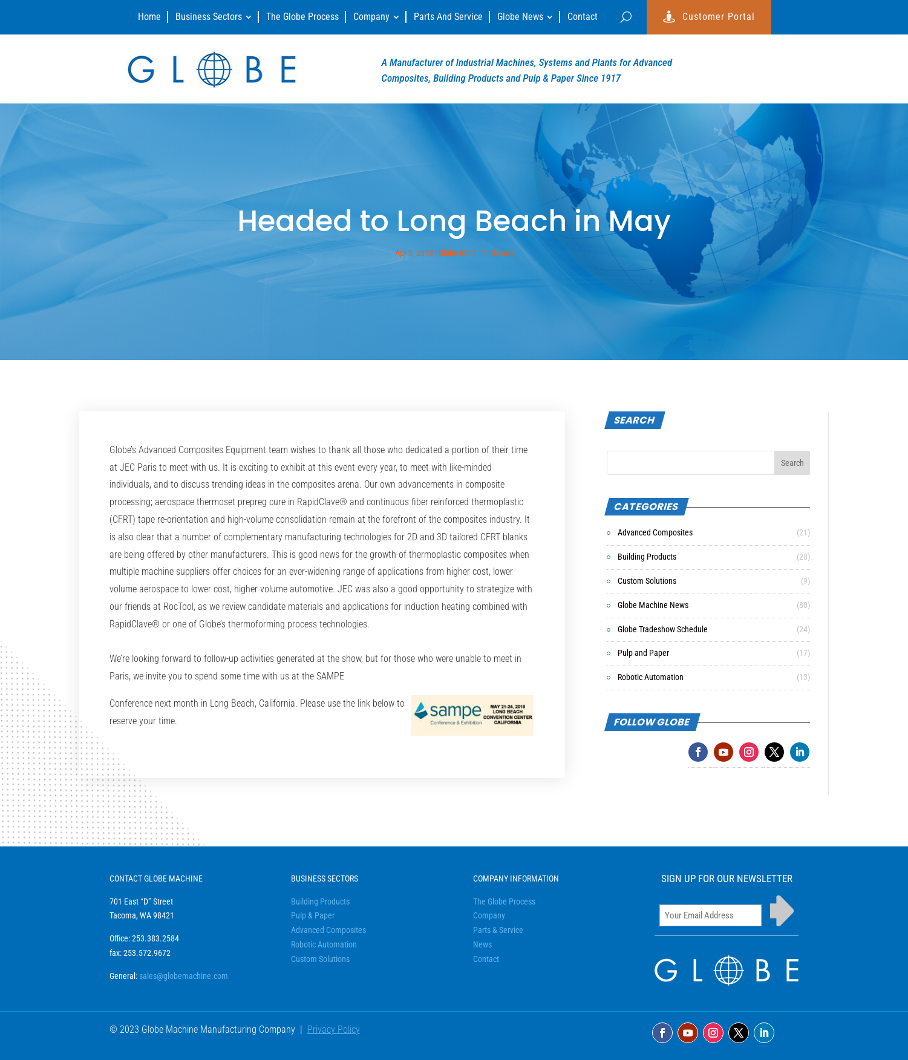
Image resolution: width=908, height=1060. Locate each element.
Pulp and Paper (643, 653)
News (482, 944)
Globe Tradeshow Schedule (663, 629)
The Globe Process (504, 901)
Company (489, 915)
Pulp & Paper (313, 915)
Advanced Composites (655, 532)
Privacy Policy (333, 1029)
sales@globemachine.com (183, 976)
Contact (486, 959)
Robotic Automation (651, 677)
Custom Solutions (647, 581)
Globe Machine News (474, 253)
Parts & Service (498, 930)
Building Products (647, 556)
